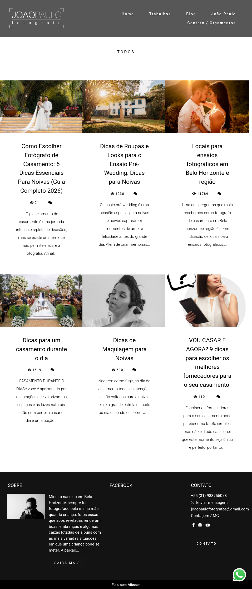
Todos (126, 52)
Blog (191, 14)
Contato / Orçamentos (211, 23)
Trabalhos (160, 14)
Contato (206, 543)
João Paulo (223, 14)
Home (128, 14)
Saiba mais (67, 563)
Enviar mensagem (212, 503)
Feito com (126, 585)
